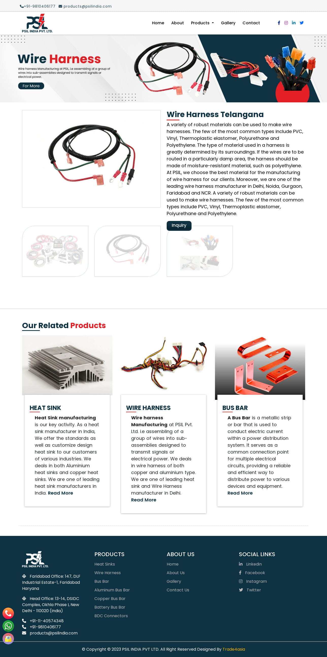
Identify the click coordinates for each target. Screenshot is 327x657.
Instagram (253, 581)
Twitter (250, 590)
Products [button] (201, 23)
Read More (60, 493)
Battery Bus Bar (109, 607)
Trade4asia (233, 649)
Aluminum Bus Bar (112, 590)
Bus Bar (101, 581)
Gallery (228, 23)
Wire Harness (107, 573)
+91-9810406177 (35, 6)
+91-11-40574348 (43, 621)
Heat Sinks (104, 564)
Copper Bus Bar (110, 599)
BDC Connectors (111, 616)
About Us (176, 573)
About (177, 23)
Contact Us (178, 590)
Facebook (252, 573)
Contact (251, 23)
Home (158, 23)
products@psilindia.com (82, 6)
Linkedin (250, 564)
